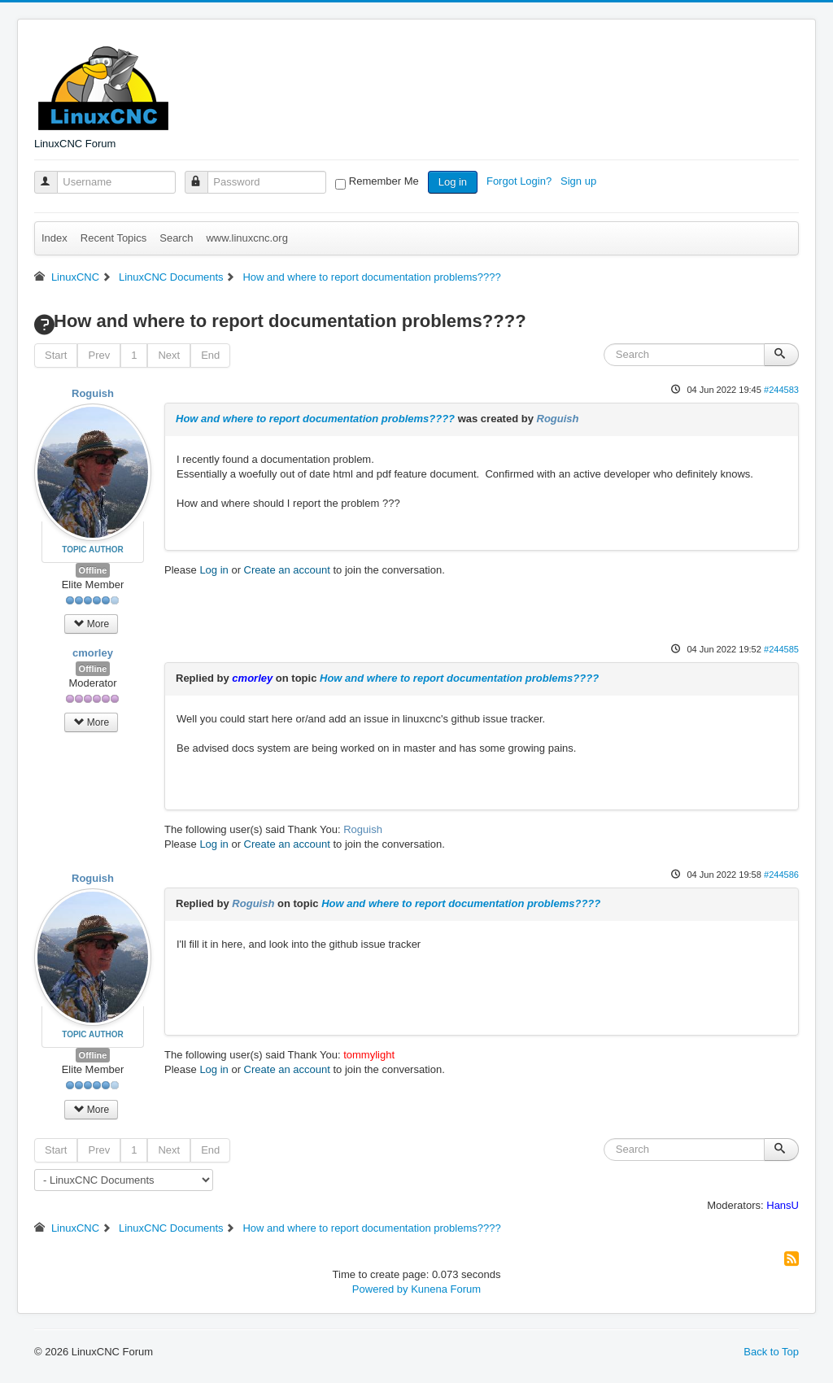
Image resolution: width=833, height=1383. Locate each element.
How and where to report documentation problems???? (315, 418)
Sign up (580, 181)
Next (169, 355)
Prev (99, 355)
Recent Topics (113, 238)
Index (54, 238)
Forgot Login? (520, 181)
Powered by (380, 1289)
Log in (452, 182)
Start (56, 355)
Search (176, 238)
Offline (93, 570)
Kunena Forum (446, 1289)
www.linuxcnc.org (246, 238)
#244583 (781, 390)
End (210, 355)
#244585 (781, 649)
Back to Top (771, 1352)
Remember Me (384, 181)
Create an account (287, 570)
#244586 (781, 874)
